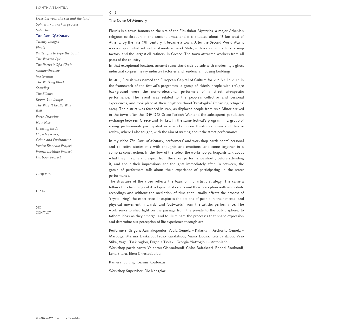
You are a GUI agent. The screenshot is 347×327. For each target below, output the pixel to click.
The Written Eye (48, 59)
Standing (42, 88)
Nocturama (44, 76)
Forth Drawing (47, 117)
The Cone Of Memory (52, 36)
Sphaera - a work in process (57, 24)
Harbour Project (48, 157)
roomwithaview (48, 70)
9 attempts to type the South (57, 53)
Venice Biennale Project (54, 146)
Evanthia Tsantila (52, 8)
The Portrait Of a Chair (54, 65)
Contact (43, 212)
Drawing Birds (47, 128)
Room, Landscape (49, 99)
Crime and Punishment (53, 140)
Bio (38, 207)
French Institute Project (54, 151)
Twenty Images (47, 41)
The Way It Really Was (53, 105)
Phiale (40, 47)
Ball (39, 111)
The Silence (44, 94)
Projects (43, 174)
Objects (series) (47, 134)
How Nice (43, 122)
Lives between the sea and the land (62, 18)
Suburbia (43, 30)
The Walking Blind (50, 82)
